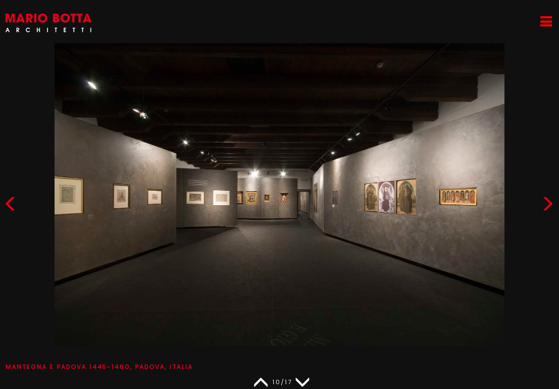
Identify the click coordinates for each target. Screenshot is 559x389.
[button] (547, 206)
